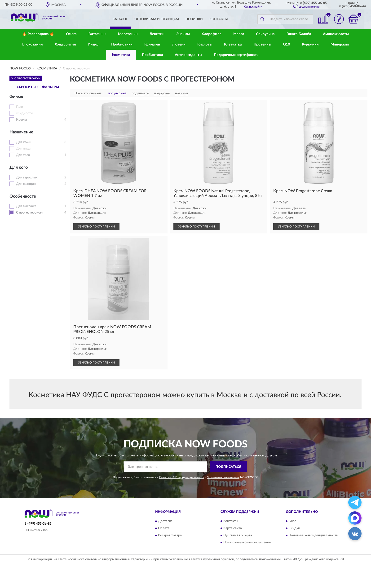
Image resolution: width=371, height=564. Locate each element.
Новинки (194, 19)
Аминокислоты (336, 34)
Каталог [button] (120, 19)
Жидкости (24, 113)
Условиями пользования (223, 477)
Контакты (218, 19)
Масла (238, 34)
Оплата (163, 528)
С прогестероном (29, 212)
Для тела (23, 155)
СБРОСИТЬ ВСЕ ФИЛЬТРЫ (38, 87)
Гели (19, 107)
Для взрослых (26, 177)
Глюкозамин (32, 44)
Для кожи (23, 142)
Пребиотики (152, 55)
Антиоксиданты (188, 55)
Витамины (97, 34)
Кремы (21, 119)
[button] (306, 6)
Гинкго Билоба (299, 34)
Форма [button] (16, 97)
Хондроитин (65, 44)
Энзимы (183, 34)
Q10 (286, 44)
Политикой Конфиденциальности (181, 477)
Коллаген (152, 44)
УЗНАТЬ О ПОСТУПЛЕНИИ (96, 226)
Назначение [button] (21, 132)
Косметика (121, 55)
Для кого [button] (18, 167)
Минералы (340, 44)
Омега (71, 34)
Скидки (294, 528)
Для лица (23, 148)
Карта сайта (232, 528)
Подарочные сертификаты (236, 55)
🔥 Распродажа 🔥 (38, 34)
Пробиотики (121, 44)
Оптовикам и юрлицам (156, 19)
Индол (93, 44)
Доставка (165, 521)
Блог (292, 521)
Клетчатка (233, 44)
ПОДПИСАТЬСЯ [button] (228, 466)
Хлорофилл (211, 34)
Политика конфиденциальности (313, 535)
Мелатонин (128, 34)
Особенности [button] (22, 196)
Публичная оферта (237, 535)
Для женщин (26, 184)
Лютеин (179, 44)
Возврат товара (170, 535)
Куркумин (310, 44)
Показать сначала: (88, 93)
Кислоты (204, 44)
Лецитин (157, 34)
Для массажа (26, 206)
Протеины (262, 44)
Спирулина (265, 34)
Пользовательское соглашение (247, 542)
